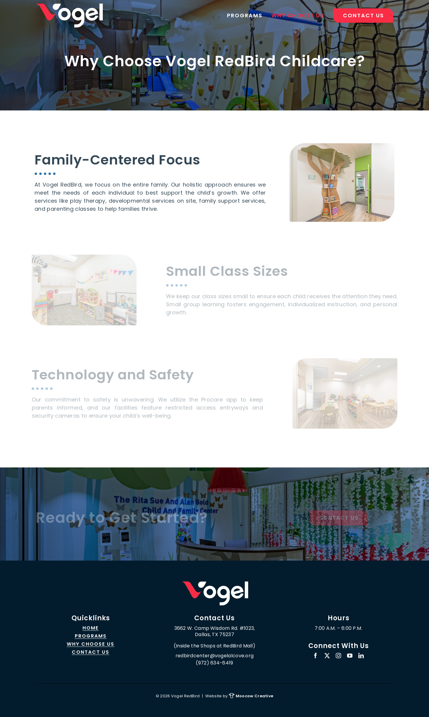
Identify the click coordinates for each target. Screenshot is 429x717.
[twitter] (327, 655)
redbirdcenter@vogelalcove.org (214, 655)
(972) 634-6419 (214, 662)
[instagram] (338, 655)
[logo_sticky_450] (214, 584)
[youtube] (349, 655)
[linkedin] (361, 655)
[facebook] (315, 655)
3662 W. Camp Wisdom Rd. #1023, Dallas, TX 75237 (214, 631)
